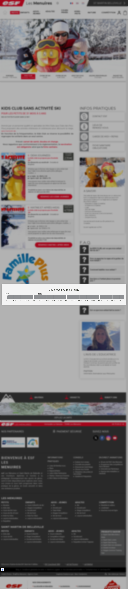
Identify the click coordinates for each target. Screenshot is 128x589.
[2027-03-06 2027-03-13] (103, 297)
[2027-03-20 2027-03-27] (116, 297)
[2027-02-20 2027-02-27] (89, 297)
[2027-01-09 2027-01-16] (50, 297)
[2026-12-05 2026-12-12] (17, 297)
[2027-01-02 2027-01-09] (43, 297)
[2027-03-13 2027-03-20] (109, 297)
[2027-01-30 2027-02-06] (70, 297)
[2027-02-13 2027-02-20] (83, 297)
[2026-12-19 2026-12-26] (30, 297)
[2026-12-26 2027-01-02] (37, 297)
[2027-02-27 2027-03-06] (96, 297)
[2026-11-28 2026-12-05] (10, 297)
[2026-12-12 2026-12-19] (23, 297)
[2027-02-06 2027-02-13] (76, 297)
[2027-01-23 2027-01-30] (63, 297)
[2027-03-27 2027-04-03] (122, 297)
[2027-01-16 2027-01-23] (56, 297)
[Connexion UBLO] (2, 569)
